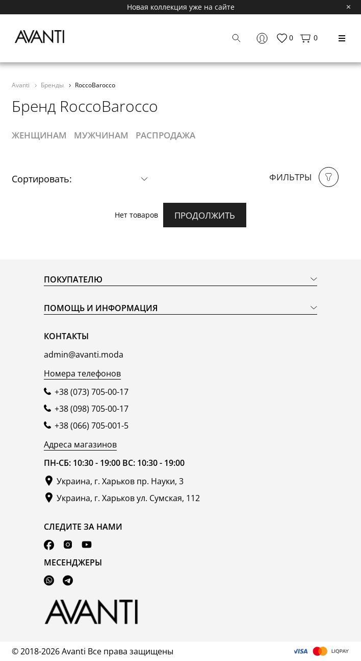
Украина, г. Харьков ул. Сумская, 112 (128, 498)
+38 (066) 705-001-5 (91, 425)
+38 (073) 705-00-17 (91, 391)
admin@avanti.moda (83, 354)
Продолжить (204, 215)
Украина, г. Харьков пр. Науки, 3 (120, 481)
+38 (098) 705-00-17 (91, 408)
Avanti (21, 85)
